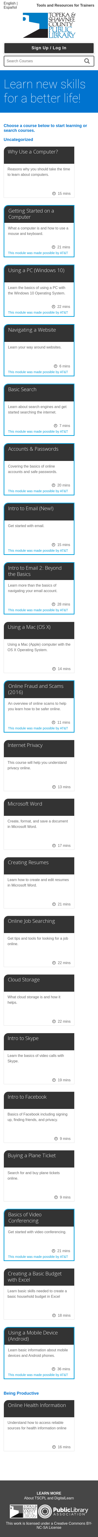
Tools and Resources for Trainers (65, 5)
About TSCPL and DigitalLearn (49, 1498)
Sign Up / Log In (49, 48)
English (10, 3)
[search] (88, 61)
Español (10, 7)
